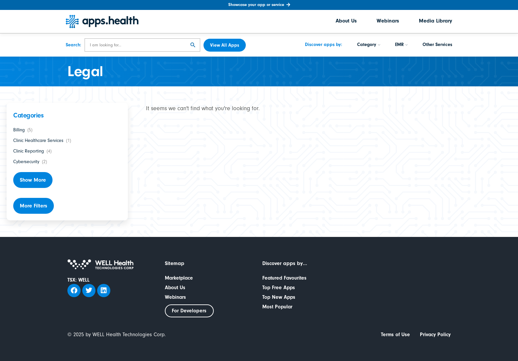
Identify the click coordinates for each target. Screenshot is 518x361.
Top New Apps (279, 297)
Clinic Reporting (28, 151)
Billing (19, 130)
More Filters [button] (33, 206)
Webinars (388, 21)
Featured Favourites (285, 278)
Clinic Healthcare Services (38, 140)
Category (368, 45)
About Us (346, 21)
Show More (33, 180)
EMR (401, 45)
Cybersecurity (26, 161)
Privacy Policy (435, 335)
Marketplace (180, 278)
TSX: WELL (78, 280)
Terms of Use (394, 335)
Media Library (435, 21)
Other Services (437, 45)
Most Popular (278, 307)
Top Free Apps (279, 288)
